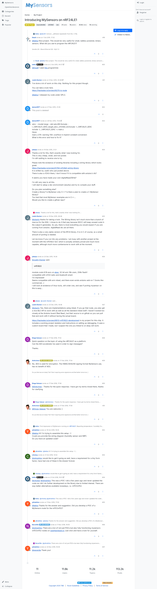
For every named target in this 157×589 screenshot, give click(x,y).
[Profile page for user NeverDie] (27, 526)
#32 (103, 430)
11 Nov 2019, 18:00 (63, 525)
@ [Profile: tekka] (35, 41)
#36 (103, 525)
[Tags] (11, 20)
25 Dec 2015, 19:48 (55, 305)
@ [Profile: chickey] (36, 481)
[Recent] (11, 16)
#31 (103, 405)
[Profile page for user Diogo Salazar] (27, 339)
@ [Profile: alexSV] (43, 34)
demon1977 (36, 107)
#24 (103, 149)
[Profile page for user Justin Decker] (27, 81)
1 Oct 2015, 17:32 (49, 37)
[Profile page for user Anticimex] (27, 362)
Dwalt (34, 37)
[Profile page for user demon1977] (27, 108)
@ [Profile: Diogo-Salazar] (39, 409)
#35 (103, 502)
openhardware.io (57, 530)
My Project (29, 25)
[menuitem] (146, 2)
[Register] (146, 12)
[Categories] (11, 11)
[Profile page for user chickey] (27, 456)
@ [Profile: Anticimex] (37, 387)
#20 (103, 64)
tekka (37, 34)
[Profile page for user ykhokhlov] (27, 431)
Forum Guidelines (73, 586)
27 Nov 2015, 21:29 (53, 107)
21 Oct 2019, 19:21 (56, 477)
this (46, 68)
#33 (103, 455)
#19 (103, 37)
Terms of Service (102, 586)
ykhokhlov (36, 430)
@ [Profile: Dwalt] (35, 68)
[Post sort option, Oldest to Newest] (122, 34)
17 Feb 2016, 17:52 (55, 338)
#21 (103, 80)
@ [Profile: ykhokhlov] (37, 458)
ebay (57, 272)
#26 (103, 256)
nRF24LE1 (72, 426)
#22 (103, 107)
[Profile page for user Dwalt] (27, 39)
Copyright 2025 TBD (56, 586)
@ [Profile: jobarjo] (36, 219)
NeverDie (35, 525)
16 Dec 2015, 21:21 (50, 149)
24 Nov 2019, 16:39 (53, 547)
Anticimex (35, 360)
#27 (103, 305)
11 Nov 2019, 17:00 (53, 502)
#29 (103, 360)
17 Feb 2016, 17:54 (66, 360)
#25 (103, 216)
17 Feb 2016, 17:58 (55, 383)
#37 (103, 547)
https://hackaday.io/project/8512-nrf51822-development (55, 320)
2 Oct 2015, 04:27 (56, 64)
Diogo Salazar (37, 338)
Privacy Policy (88, 586)
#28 (103, 338)
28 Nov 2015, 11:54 (53, 121)
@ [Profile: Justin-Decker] (38, 260)
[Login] (146, 2)
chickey (35, 455)
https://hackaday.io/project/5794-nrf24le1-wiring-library (55, 168)
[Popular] (11, 25)
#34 (103, 477)
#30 (103, 383)
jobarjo (34, 149)
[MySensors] (11, 2)
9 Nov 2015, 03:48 (55, 80)
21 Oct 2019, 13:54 (51, 455)
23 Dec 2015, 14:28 (50, 256)
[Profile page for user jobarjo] (27, 151)
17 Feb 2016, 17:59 (66, 405)
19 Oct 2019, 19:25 (53, 430)
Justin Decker (37, 80)
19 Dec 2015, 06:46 (55, 216)
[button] (11, 582)
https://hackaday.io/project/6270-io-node (49, 90)
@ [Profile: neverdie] (36, 550)
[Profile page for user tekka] (27, 66)
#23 (103, 121)
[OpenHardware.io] (11, 7)
